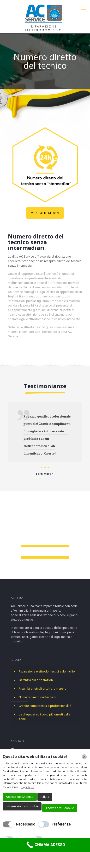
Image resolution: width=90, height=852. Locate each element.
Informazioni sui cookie (22, 806)
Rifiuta (45, 797)
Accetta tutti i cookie (59, 808)
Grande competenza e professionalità (45, 706)
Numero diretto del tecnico (37, 697)
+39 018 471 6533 (45, 552)
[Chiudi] (84, 757)
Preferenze (61, 824)
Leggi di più (27, 787)
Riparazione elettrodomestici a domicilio (47, 671)
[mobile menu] (83, 9)
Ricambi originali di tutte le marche (42, 688)
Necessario (25, 824)
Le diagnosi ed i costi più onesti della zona (44, 717)
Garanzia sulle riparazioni (36, 680)
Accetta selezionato (20, 797)
